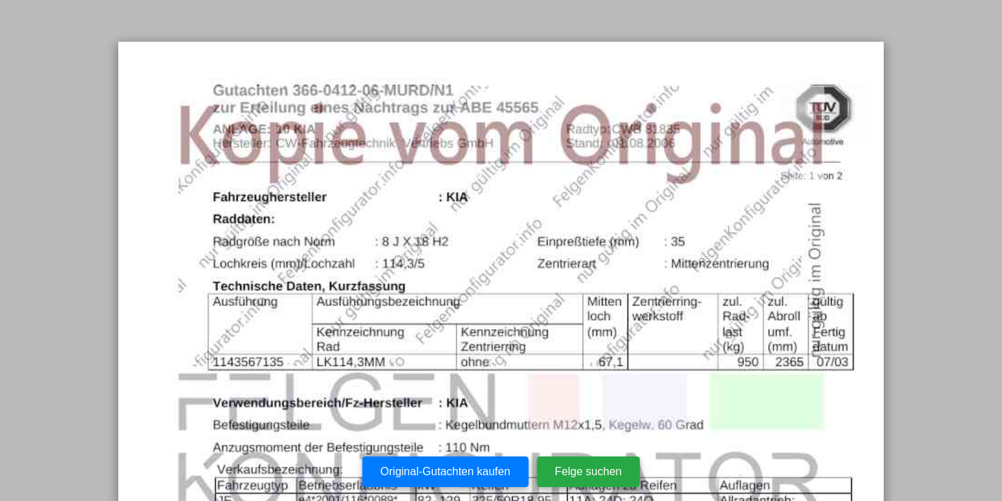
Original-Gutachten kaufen (446, 471)
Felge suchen (588, 471)
